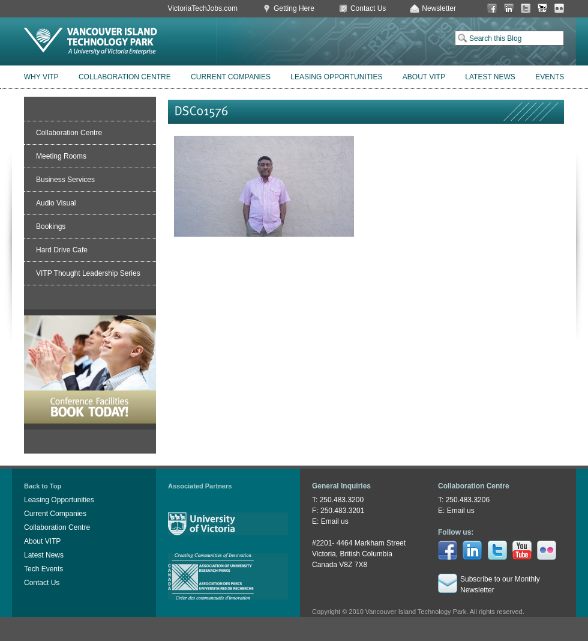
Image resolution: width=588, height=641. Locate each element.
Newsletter (439, 8)
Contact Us (368, 8)
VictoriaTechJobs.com (202, 8)
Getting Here (294, 8)
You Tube (542, 8)
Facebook (492, 8)
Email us (335, 521)
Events (549, 77)
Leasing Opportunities (336, 77)
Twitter (525, 8)
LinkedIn (509, 8)
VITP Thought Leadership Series (88, 273)
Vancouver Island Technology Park (90, 41)
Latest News (490, 77)
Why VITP (41, 77)
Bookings (50, 226)
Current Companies (231, 77)
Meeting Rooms (61, 156)
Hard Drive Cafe (62, 250)
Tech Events (43, 569)
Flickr (559, 8)
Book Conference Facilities (90, 369)
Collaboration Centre (125, 77)
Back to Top (42, 486)
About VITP (424, 77)
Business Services (65, 179)
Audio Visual (56, 203)
